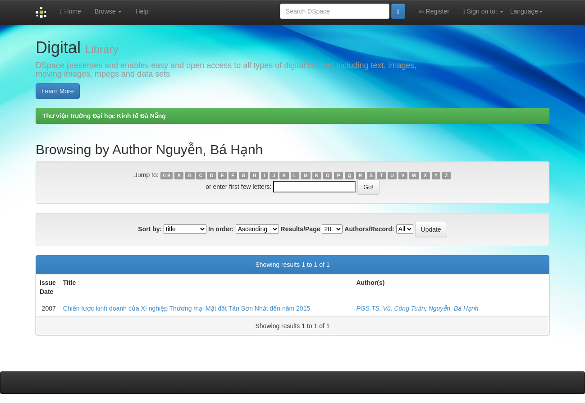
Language (526, 11)
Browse (108, 11)
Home (70, 11)
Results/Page (300, 229)
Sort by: (150, 229)
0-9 (166, 175)
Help (141, 11)
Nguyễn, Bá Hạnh (454, 308)
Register (434, 11)
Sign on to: (483, 11)
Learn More (57, 91)
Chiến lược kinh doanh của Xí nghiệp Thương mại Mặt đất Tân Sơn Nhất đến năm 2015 (186, 308)
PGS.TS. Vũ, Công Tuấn (390, 308)
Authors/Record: (369, 229)
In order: (221, 229)
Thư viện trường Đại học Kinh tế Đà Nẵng (104, 115)
